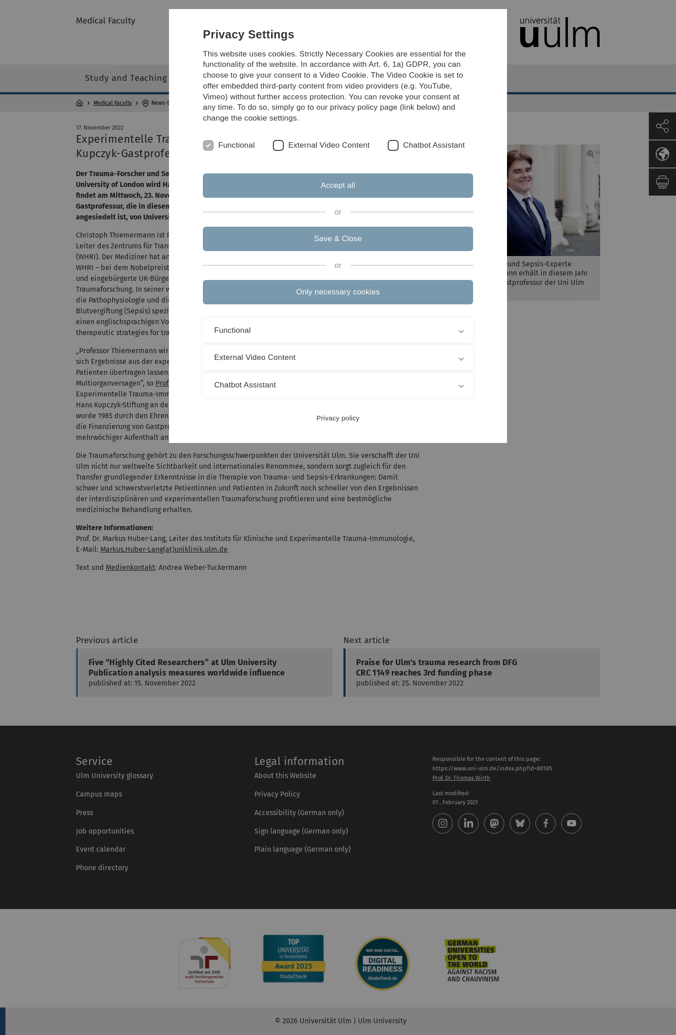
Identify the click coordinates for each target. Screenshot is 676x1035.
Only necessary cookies (338, 292)
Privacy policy (337, 418)
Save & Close (338, 238)
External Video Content (329, 145)
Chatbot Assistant (434, 145)
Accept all (338, 185)
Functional (236, 145)
